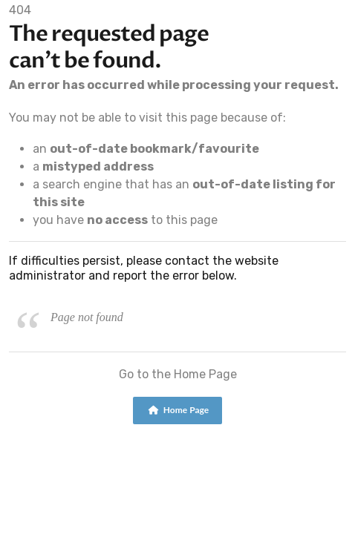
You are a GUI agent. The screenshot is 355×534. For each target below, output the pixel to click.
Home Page (179, 409)
